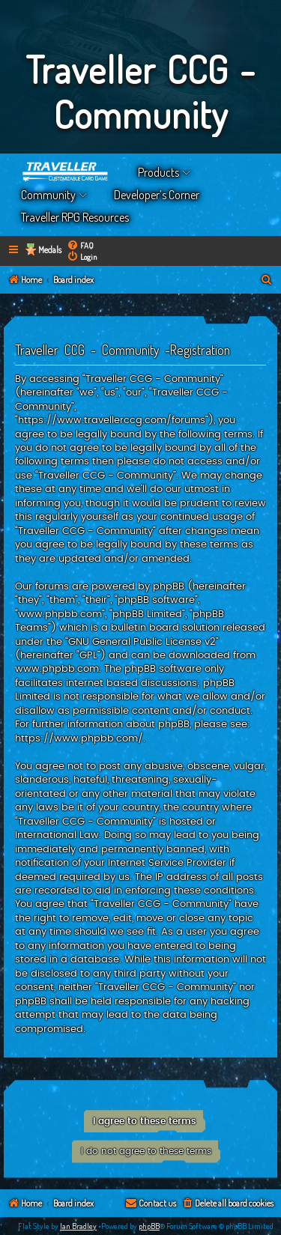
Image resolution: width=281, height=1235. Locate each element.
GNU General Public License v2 (142, 642)
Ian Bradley (78, 1226)
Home (66, 172)
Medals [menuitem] (49, 249)
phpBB (149, 1226)
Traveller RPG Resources (75, 217)
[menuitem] (80, 245)
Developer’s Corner (156, 194)
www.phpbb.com (57, 669)
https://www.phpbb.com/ (79, 738)
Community (48, 194)
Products (158, 172)
